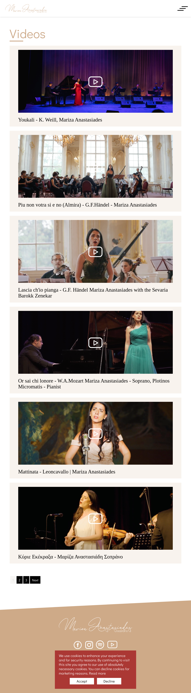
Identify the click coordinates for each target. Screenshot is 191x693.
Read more (97, 673)
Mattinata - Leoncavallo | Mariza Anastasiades (66, 471)
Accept (82, 681)
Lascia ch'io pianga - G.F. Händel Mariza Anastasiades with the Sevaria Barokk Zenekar (93, 293)
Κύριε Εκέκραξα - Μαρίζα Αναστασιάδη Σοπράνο (70, 557)
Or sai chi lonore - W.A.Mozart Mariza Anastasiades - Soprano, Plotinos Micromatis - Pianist (94, 383)
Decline (109, 681)
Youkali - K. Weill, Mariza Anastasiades (60, 120)
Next (35, 580)
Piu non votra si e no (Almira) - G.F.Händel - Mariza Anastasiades (87, 205)
